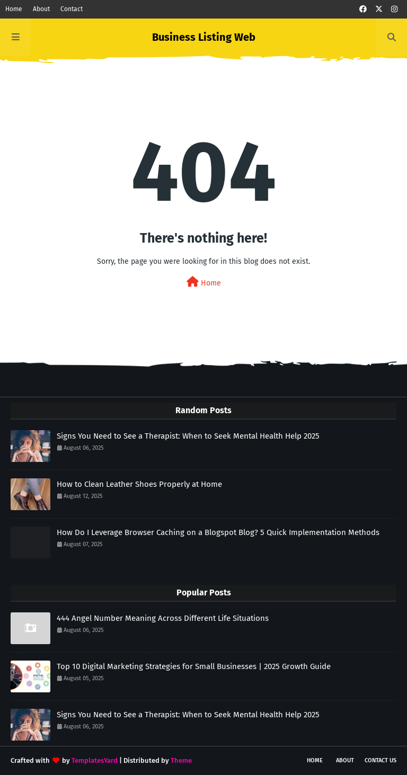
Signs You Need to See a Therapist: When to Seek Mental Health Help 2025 (188, 436)
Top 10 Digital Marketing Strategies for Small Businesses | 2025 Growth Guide (194, 666)
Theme (181, 760)
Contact (71, 9)
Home (13, 9)
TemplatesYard (95, 760)
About (41, 9)
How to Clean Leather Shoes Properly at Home (139, 484)
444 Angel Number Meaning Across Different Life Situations (163, 618)
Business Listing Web (203, 37)
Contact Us (380, 760)
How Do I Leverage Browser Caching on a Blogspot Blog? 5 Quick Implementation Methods (218, 532)
